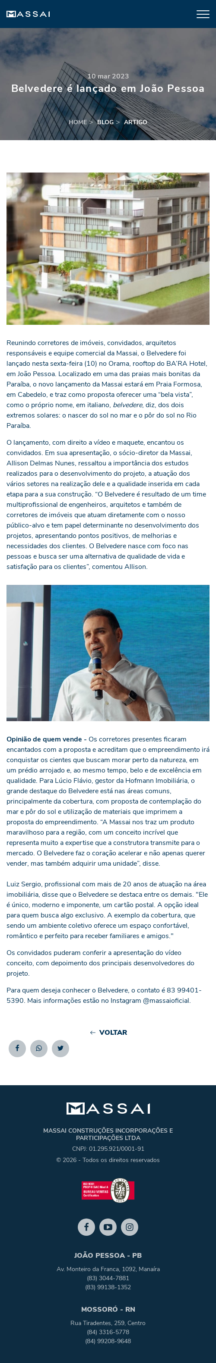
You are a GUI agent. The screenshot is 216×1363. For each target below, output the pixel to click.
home (78, 122)
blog (105, 122)
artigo (135, 122)
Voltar (108, 1032)
